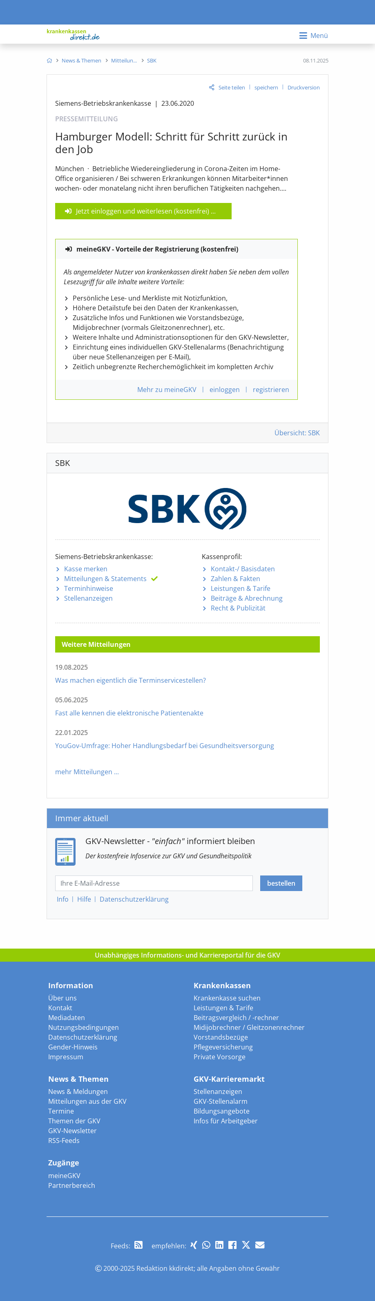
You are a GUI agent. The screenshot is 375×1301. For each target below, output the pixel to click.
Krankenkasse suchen (227, 998)
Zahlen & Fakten (235, 578)
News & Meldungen (78, 1091)
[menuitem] (49, 60)
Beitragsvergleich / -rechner (236, 1017)
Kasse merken (85, 568)
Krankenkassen (222, 985)
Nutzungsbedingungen (83, 1027)
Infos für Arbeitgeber (226, 1120)
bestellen (281, 883)
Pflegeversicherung (223, 1047)
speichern (266, 87)
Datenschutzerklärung (82, 1037)
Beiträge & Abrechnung (247, 598)
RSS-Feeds (64, 1140)
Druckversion (304, 87)
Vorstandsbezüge (221, 1037)
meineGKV (64, 1175)
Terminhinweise (88, 588)
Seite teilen (232, 87)
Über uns (62, 998)
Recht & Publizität (238, 608)
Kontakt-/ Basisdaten (243, 568)
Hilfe (84, 899)
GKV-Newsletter (72, 1130)
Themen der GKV (74, 1120)
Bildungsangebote (222, 1111)
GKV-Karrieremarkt (229, 1079)
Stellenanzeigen (88, 598)
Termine (61, 1111)
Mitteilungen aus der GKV (87, 1101)
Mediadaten (66, 1017)
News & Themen (78, 1079)
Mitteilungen (105, 578)
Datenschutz (134, 899)
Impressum (65, 1056)
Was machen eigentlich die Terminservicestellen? (130, 680)
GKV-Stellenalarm (221, 1101)
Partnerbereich (71, 1185)
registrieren (271, 389)
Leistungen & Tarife (240, 588)
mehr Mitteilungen (83, 771)
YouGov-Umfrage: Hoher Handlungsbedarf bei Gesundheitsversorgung (164, 745)
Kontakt (60, 1007)
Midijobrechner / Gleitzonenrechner (249, 1027)
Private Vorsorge (220, 1056)
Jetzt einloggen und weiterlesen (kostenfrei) (142, 211)
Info (63, 899)
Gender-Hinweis (73, 1047)
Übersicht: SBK (297, 432)
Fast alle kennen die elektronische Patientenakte (129, 712)
